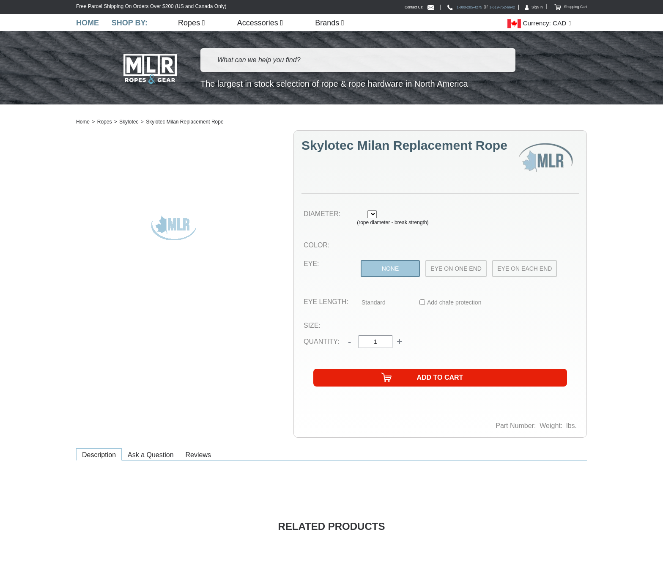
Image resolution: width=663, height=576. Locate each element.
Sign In (522, 7)
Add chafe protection (454, 303)
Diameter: (322, 214)
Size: (312, 325)
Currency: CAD (536, 23)
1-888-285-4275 (434, 7)
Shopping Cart (566, 7)
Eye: (311, 264)
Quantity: (321, 342)
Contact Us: (379, 7)
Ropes (193, 23)
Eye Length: (326, 302)
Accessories (261, 23)
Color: (316, 246)
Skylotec (128, 123)
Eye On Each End (524, 269)
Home (87, 23)
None (390, 269)
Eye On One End (456, 269)
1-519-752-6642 (483, 7)
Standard (374, 303)
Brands (332, 23)
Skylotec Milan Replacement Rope (184, 123)
